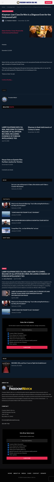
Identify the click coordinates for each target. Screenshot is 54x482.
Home (10, 473)
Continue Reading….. (7, 79)
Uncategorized (7, 11)
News (4, 268)
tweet (4, 90)
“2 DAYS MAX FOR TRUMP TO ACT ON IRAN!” (25, 212)
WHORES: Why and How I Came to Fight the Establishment (28, 363)
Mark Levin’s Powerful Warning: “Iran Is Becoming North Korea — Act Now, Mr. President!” (30, 204)
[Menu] (3, 2)
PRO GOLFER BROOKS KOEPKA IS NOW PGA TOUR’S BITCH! (30, 220)
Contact (36, 473)
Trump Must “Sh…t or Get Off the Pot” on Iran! (24, 228)
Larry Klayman (8, 279)
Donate (43, 473)
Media (24, 473)
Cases (29, 473)
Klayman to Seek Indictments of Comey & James (40, 128)
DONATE (48, 2)
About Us (16, 473)
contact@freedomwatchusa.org (11, 420)
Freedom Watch (11, 21)
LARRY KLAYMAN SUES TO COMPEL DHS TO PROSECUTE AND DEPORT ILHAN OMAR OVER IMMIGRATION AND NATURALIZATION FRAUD (30, 293)
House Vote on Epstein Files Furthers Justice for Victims (12, 161)
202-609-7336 (5, 423)
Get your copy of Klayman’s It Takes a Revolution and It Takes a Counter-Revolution (29, 185)
